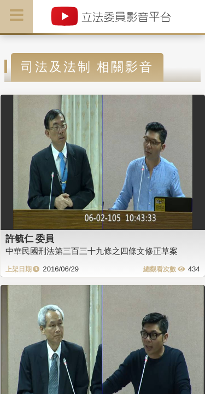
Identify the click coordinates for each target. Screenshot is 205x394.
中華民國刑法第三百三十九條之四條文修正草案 (91, 251)
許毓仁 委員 (30, 239)
